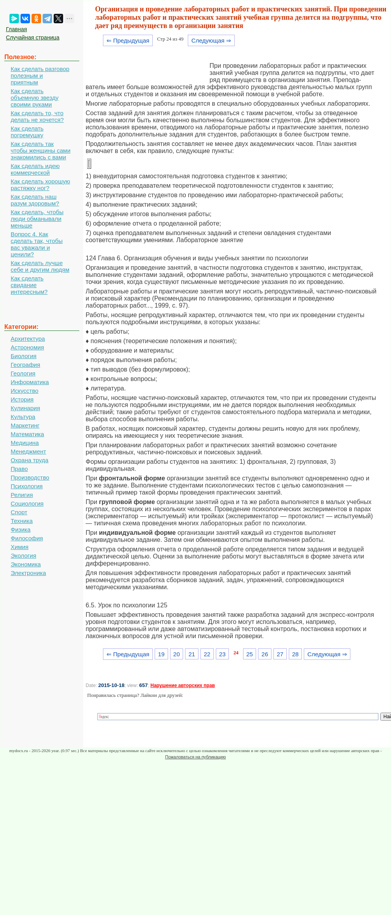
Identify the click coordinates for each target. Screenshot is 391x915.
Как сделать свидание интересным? (29, 285)
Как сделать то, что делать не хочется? (37, 116)
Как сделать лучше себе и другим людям (40, 266)
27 (280, 654)
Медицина (25, 442)
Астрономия (27, 347)
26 (265, 654)
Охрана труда (30, 460)
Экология (23, 555)
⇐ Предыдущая (128, 40)
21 (192, 654)
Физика (20, 529)
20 (176, 654)
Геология (23, 373)
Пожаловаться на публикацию (195, 756)
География (25, 364)
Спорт (19, 512)
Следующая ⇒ (211, 40)
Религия (22, 494)
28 (295, 654)
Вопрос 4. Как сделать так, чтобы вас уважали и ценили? (37, 244)
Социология (27, 503)
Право (19, 468)
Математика (27, 434)
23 (222, 654)
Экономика (26, 564)
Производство (30, 477)
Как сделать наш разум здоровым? (35, 200)
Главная (16, 29)
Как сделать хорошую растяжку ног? (40, 184)
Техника (22, 520)
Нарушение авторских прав (182, 685)
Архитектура (28, 338)
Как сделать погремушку (27, 131)
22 (207, 654)
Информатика (30, 382)
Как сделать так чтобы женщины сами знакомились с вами (41, 150)
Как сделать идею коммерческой (35, 169)
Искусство (24, 390)
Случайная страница (33, 37)
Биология (23, 356)
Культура (23, 416)
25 (249, 654)
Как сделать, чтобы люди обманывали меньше (37, 219)
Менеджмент (28, 451)
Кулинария (25, 408)
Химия (19, 546)
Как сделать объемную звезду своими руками (34, 98)
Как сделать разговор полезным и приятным (40, 75)
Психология (27, 486)
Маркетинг (25, 425)
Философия (27, 538)
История (22, 399)
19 (161, 654)
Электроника (28, 573)
